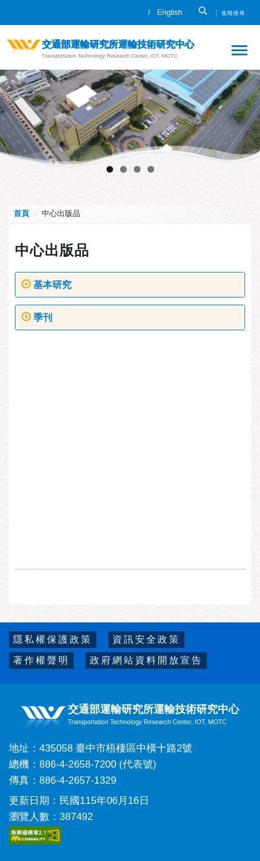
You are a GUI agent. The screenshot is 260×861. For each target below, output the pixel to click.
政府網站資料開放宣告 (146, 660)
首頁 (23, 213)
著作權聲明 (41, 660)
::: (18, 10)
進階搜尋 (233, 13)
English (170, 12)
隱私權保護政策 (52, 639)
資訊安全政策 (146, 639)
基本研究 (46, 285)
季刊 (36, 317)
